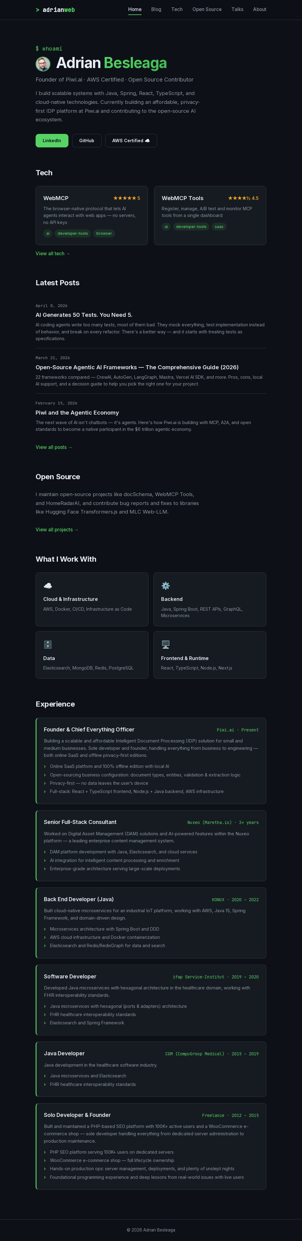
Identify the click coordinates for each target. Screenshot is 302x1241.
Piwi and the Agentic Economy (77, 412)
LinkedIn (52, 140)
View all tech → (53, 253)
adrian (55, 10)
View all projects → (57, 530)
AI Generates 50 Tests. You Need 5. (84, 314)
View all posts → (54, 447)
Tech (177, 9)
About (259, 9)
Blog (156, 9)
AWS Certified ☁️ (131, 140)
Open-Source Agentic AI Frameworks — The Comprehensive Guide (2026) (137, 367)
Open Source (207, 9)
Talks (237, 9)
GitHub (86, 140)
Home (134, 9)
